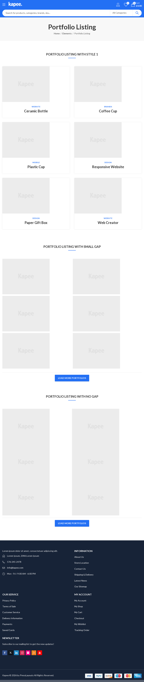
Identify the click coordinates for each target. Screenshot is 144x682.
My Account (80, 600)
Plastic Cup (36, 167)
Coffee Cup (108, 111)
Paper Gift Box (36, 222)
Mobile (36, 162)
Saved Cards (8, 630)
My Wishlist (80, 624)
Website (36, 106)
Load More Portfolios (72, 378)
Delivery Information (12, 618)
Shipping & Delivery (83, 574)
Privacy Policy (9, 600)
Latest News (80, 580)
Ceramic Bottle (36, 111)
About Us (79, 557)
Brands (108, 106)
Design (108, 162)
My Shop (78, 606)
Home (57, 33)
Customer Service (11, 612)
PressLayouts (27, 675)
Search (137, 13)
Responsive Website (108, 167)
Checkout (79, 618)
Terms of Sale (9, 606)
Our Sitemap (80, 586)
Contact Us (80, 568)
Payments (7, 624)
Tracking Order (81, 630)
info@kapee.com (15, 567)
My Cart (78, 612)
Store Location (81, 562)
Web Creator (108, 222)
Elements (67, 33)
